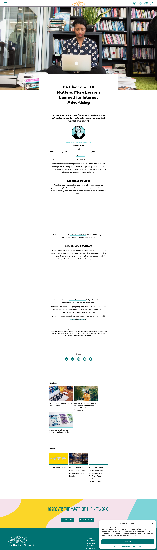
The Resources (114, 512)
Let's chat (67, 496)
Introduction (80, 156)
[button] (153, 523)
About (91, 514)
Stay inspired (87, 496)
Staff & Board (90, 517)
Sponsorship (91, 539)
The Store (115, 515)
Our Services (90, 519)
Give (140, 3)
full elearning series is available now (80, 312)
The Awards (90, 542)
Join (139, 515)
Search (151, 3)
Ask (135, 3)
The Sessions (90, 537)
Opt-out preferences (122, 546)
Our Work (90, 522)
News (146, 3)
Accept (127, 542)
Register (90, 534)
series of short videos (78, 235)
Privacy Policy (136, 546)
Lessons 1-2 (80, 159)
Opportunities (90, 524)
